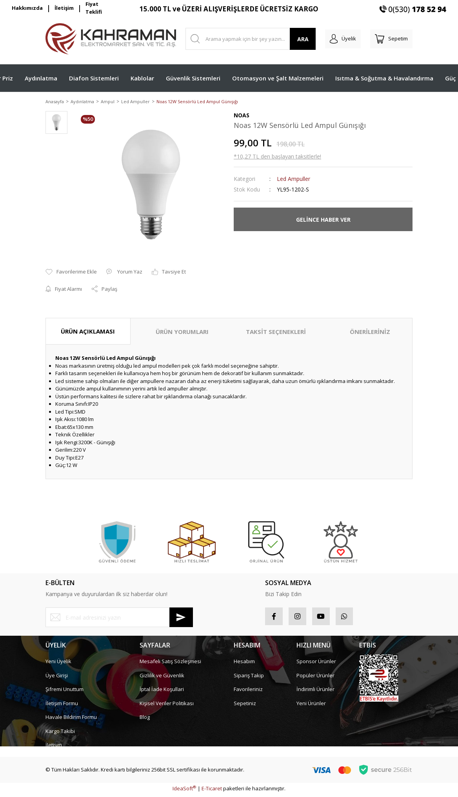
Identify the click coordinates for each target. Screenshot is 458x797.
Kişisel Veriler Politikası (167, 705)
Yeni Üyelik (58, 664)
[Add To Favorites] (71, 273)
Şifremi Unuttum (64, 691)
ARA (303, 39)
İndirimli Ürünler (315, 691)
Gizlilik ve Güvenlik (162, 677)
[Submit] (181, 618)
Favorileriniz (248, 691)
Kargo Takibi (60, 733)
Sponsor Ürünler (316, 664)
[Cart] (391, 39)
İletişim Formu (61, 705)
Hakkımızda (27, 7)
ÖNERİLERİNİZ (370, 332)
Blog (145, 719)
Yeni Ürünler (311, 705)
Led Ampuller (293, 179)
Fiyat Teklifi (93, 8)
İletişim (64, 7)
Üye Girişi (56, 677)
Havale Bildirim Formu (71, 719)
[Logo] (110, 39)
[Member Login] (343, 39)
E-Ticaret (212, 791)
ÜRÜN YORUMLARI (182, 332)
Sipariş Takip (249, 677)
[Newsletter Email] (119, 618)
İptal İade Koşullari (162, 691)
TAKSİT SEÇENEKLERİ (276, 332)
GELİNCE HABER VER (323, 220)
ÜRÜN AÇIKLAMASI (88, 332)
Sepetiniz (245, 705)
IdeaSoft (184, 791)
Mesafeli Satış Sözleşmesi (170, 664)
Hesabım (244, 664)
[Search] (250, 39)
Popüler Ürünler (315, 677)
